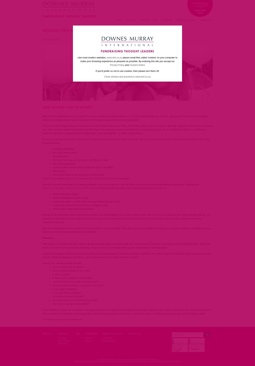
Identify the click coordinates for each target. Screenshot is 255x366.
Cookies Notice (137, 65)
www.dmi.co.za (114, 57)
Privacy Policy (117, 65)
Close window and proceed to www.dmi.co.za (127, 76)
